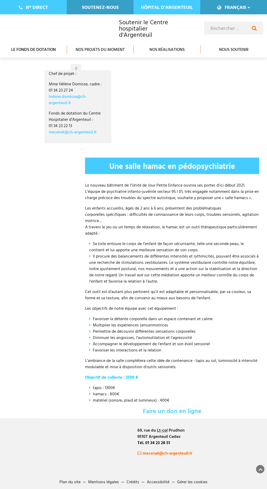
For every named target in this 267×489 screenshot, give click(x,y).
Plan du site (70, 482)
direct (33, 7)
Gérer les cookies (192, 482)
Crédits (132, 482)
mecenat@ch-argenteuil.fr (73, 132)
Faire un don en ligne (172, 410)
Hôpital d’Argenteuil (167, 7)
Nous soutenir (233, 49)
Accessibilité (158, 482)
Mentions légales (103, 482)
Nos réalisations (167, 49)
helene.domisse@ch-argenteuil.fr (68, 99)
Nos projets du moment (100, 49)
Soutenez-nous (100, 7)
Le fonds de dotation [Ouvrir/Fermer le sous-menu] (33, 49)
